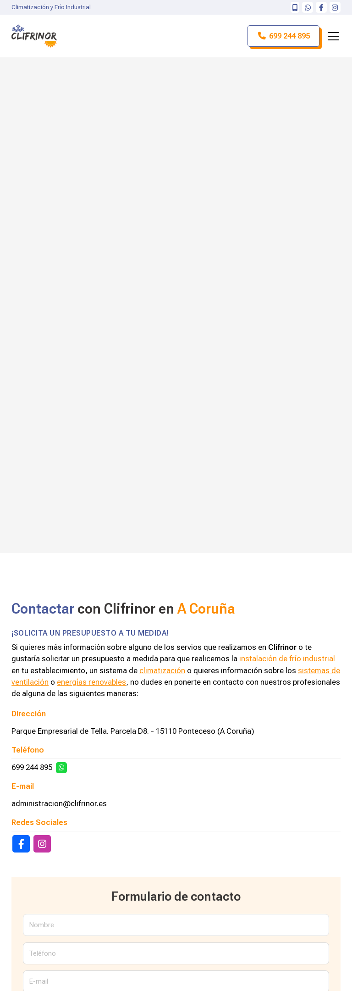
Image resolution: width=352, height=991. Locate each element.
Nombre (41, 925)
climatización (162, 670)
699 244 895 (31, 767)
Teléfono (42, 953)
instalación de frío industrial (287, 658)
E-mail (38, 981)
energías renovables (91, 682)
